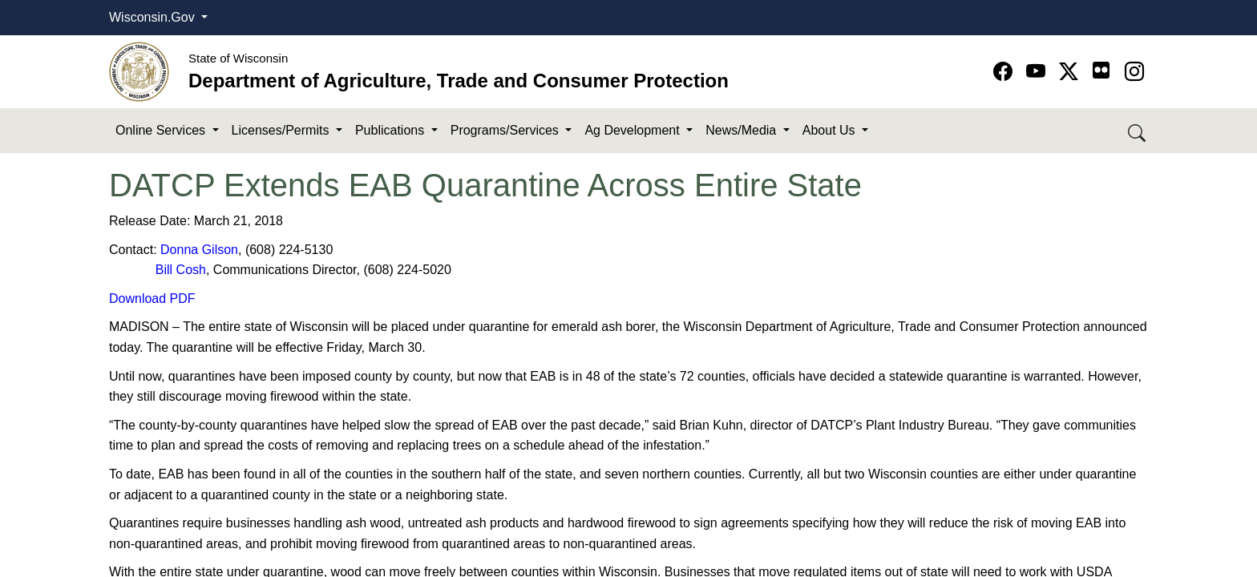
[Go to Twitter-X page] (1071, 72)
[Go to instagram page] (1134, 72)
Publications (391, 130)
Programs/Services (507, 130)
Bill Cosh (181, 269)
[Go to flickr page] (1101, 70)
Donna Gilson (199, 249)
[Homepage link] (139, 71)
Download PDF (152, 298)
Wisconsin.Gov (153, 17)
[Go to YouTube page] (1038, 72)
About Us (830, 130)
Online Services (162, 130)
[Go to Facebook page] (1005, 72)
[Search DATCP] (1138, 131)
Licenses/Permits (282, 130)
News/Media (742, 130)
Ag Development (633, 130)
